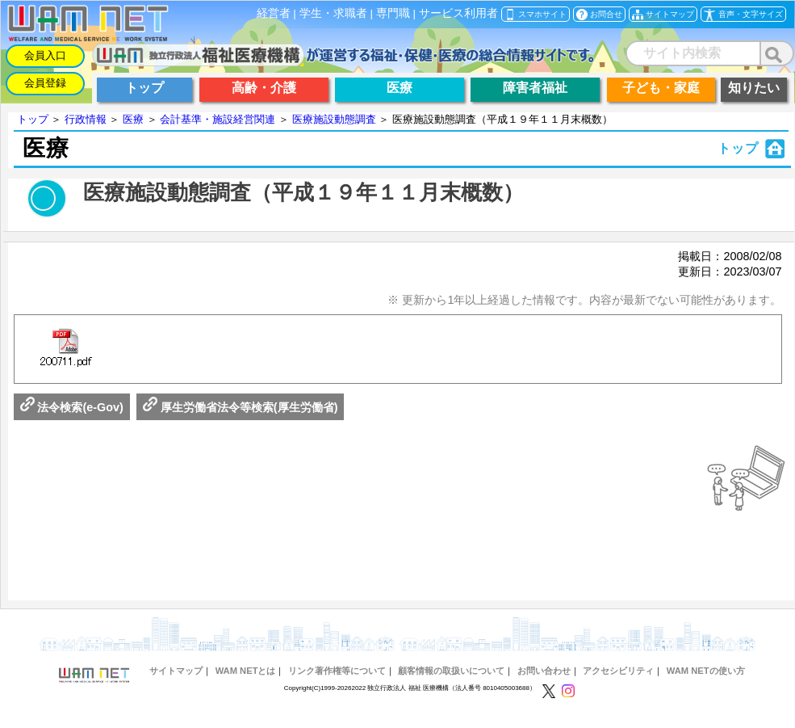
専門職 (393, 13)
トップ (32, 119)
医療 (133, 119)
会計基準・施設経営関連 (217, 119)
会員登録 (45, 83)
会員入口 (45, 55)
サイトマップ (176, 670)
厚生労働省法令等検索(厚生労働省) (240, 407)
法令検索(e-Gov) (71, 407)
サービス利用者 (458, 13)
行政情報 (86, 119)
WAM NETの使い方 (706, 670)
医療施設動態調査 (334, 119)
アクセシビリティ (618, 670)
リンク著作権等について (337, 670)
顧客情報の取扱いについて (451, 670)
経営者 (274, 13)
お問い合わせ (544, 670)
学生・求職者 (333, 13)
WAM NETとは (245, 670)
